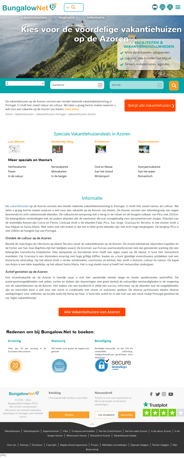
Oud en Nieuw (103, 166)
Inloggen (170, 7)
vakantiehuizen (19, 206)
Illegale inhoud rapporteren (73, 444)
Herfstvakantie (17, 166)
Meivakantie (58, 171)
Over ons (11, 444)
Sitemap (24, 444)
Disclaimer (37, 444)
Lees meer (72, 109)
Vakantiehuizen (34, 17)
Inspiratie (67, 17)
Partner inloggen (160, 444)
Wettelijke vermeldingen (114, 444)
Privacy (94, 444)
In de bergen (59, 176)
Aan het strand (104, 171)
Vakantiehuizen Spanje (125, 435)
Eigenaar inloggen (140, 444)
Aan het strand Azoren (110, 431)
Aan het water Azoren (136, 431)
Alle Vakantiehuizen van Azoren (92, 311)
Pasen (11, 171)
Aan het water (146, 171)
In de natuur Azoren (161, 431)
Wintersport (102, 176)
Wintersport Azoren (76, 435)
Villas (65, 431)
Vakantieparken (31, 431)
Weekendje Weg (62, 141)
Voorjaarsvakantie (149, 166)
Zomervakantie (148, 141)
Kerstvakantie (59, 166)
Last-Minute (16, 141)
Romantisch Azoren (100, 435)
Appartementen (51, 431)
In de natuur (15, 176)
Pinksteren (102, 141)
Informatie (96, 17)
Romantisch (145, 176)
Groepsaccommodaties (83, 431)
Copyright (51, 444)
